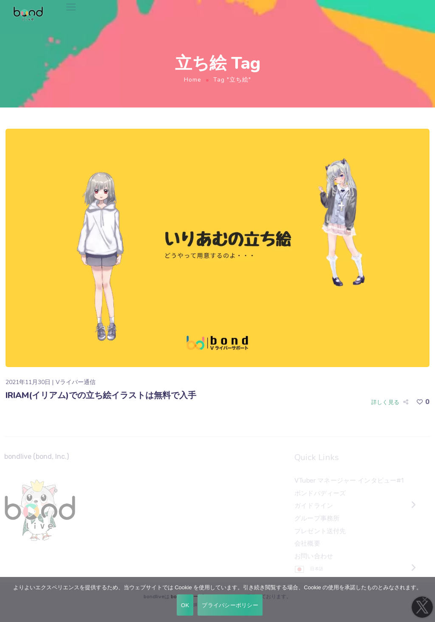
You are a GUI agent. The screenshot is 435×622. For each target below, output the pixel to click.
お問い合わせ (313, 556)
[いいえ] (424, 599)
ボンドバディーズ (320, 493)
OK (185, 605)
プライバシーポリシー (230, 605)
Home (192, 80)
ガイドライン (313, 506)
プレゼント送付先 (320, 531)
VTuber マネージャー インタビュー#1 (349, 480)
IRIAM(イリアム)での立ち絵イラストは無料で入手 (101, 395)
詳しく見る (385, 402)
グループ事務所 (316, 518)
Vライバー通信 (76, 382)
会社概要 (307, 543)
